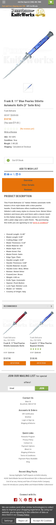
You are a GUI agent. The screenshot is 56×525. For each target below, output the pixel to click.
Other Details (28, 185)
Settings (8, 520)
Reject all (23, 520)
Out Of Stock (14, 363)
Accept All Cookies (42, 520)
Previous (48, 306)
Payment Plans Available (28, 459)
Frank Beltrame (10, 338)
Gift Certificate (32, 6)
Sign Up (12, 10)
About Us (28, 449)
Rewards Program (28, 437)
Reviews (28, 189)
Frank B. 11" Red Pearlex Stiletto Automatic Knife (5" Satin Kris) (14, 345)
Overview (28, 180)
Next (52, 306)
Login (5, 10)
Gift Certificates (28, 414)
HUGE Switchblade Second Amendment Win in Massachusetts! (28, 478)
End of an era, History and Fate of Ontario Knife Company (28, 481)
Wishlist (28, 417)
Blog (28, 462)
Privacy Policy (28, 440)
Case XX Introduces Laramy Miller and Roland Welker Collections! (28, 485)
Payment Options (28, 446)
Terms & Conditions (28, 456)
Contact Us (28, 443)
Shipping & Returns (28, 423)
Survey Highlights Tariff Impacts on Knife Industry (28, 475)
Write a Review (10, 132)
